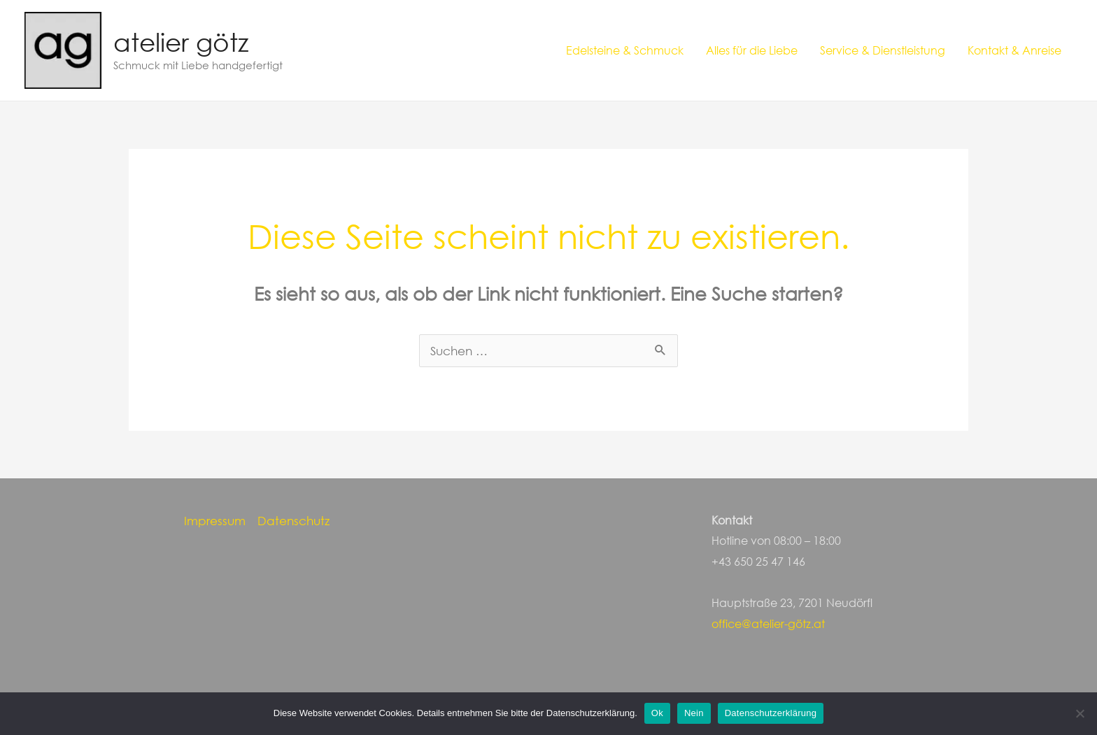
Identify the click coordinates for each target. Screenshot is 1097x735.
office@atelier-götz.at (768, 623)
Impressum (215, 520)
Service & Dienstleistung (882, 50)
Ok (657, 713)
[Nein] (1080, 713)
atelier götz (180, 42)
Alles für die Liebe (752, 50)
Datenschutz (293, 520)
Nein (694, 713)
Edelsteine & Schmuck (625, 50)
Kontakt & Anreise (1014, 50)
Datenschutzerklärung (770, 713)
